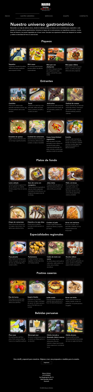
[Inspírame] (46, 362)
